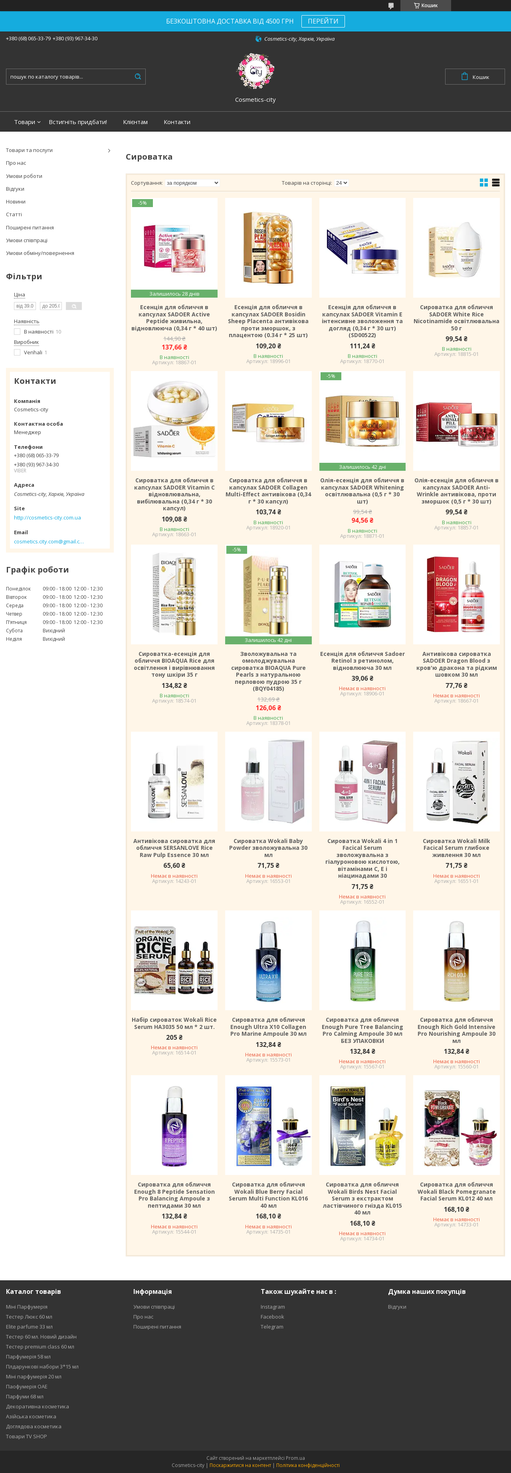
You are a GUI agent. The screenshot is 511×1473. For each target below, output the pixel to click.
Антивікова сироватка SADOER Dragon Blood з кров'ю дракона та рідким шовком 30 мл (456, 664)
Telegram (272, 1326)
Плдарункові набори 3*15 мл (42, 1366)
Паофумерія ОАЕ (27, 1386)
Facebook (272, 1316)
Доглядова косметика (33, 1426)
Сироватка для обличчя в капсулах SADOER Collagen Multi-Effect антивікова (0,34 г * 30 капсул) (268, 491)
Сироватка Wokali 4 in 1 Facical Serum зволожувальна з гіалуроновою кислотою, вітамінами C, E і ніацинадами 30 (362, 858)
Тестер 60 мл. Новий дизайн (41, 1336)
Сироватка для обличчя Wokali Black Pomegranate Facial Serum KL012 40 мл (457, 1191)
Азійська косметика (31, 1416)
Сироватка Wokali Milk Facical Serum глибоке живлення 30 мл (456, 848)
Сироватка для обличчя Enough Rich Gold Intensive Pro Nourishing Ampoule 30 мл (456, 1030)
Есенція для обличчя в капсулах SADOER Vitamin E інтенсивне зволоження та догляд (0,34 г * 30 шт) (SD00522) (362, 321)
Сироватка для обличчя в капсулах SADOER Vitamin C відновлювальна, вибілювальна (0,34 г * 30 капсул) (174, 494)
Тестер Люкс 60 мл (29, 1316)
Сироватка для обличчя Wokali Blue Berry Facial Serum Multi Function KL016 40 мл (268, 1195)
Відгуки (15, 188)
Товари (24, 122)
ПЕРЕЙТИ (323, 21)
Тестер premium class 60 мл (40, 1346)
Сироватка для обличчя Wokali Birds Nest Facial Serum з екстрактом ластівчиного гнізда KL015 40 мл (362, 1198)
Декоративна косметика (37, 1406)
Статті (14, 214)
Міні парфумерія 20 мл (33, 1376)
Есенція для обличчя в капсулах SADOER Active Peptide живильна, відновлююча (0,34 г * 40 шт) (174, 318)
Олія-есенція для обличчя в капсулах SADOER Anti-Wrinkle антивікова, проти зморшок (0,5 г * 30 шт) (456, 491)
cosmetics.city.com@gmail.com (49, 541)
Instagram (273, 1306)
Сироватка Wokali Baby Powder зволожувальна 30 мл (268, 848)
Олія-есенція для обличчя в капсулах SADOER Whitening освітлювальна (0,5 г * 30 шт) (362, 491)
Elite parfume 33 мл (29, 1326)
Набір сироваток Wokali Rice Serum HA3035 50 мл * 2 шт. (174, 1023)
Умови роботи (24, 176)
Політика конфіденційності (308, 1465)
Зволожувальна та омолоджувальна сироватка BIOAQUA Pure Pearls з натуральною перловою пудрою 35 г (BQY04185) (268, 671)
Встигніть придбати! (78, 122)
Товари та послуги (29, 150)
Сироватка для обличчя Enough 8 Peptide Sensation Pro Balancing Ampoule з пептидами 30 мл (174, 1195)
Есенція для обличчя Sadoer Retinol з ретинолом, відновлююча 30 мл (362, 660)
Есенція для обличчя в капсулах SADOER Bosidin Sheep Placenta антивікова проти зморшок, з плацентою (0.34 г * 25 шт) (268, 321)
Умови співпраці (27, 240)
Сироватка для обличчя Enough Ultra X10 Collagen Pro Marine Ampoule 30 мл (268, 1026)
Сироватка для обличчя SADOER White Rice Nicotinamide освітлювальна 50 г (456, 318)
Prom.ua (295, 1458)
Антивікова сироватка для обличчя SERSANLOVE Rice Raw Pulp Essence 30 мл (174, 848)
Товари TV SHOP (26, 1436)
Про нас (16, 162)
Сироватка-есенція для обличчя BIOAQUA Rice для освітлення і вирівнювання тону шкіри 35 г (174, 664)
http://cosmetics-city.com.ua (47, 517)
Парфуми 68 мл (25, 1396)
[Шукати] (138, 77)
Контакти (177, 122)
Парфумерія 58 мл (28, 1356)
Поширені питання (30, 227)
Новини (16, 201)
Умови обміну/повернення (40, 253)
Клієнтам (135, 122)
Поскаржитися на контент (240, 1465)
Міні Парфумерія (27, 1306)
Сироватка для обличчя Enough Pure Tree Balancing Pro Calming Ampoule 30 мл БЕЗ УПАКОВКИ (362, 1030)
